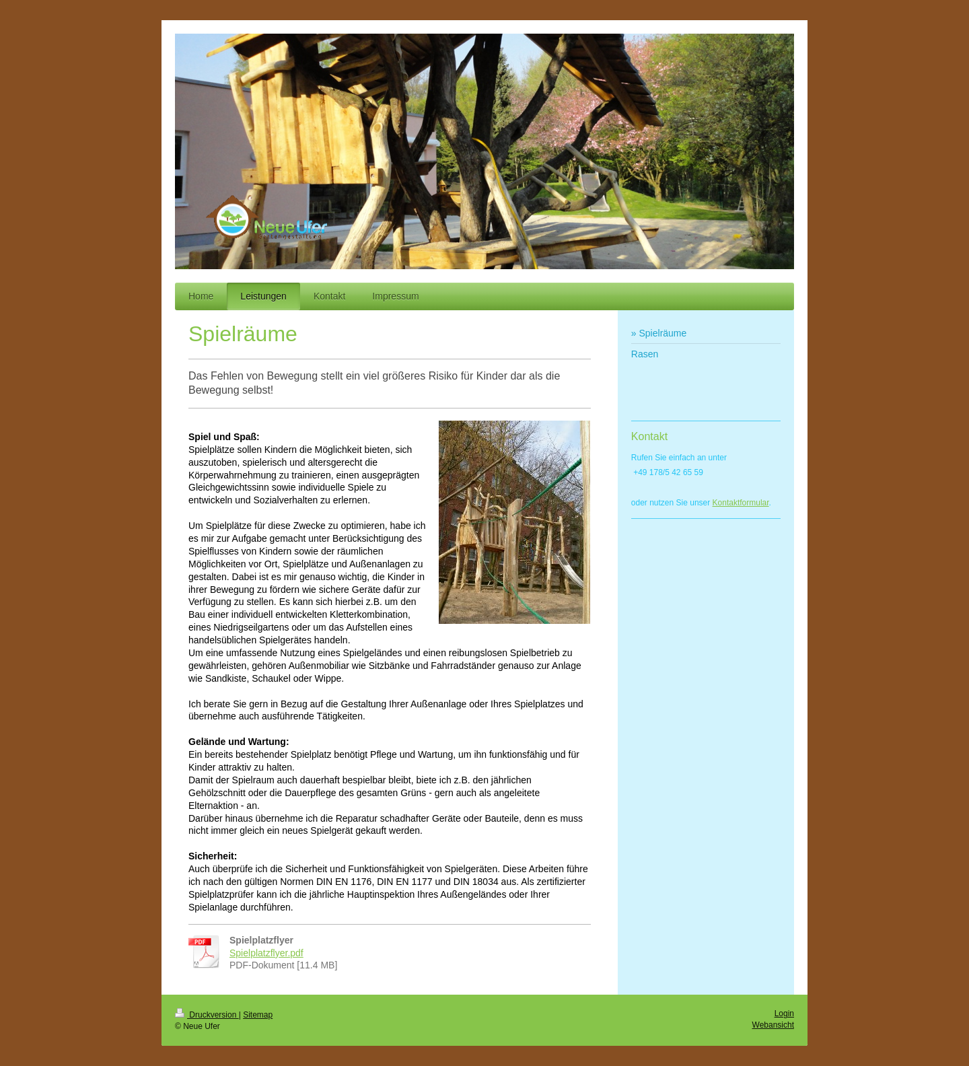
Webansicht (773, 1025)
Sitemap (258, 1015)
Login (784, 1013)
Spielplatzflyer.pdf (266, 953)
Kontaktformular (741, 502)
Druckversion (207, 1015)
